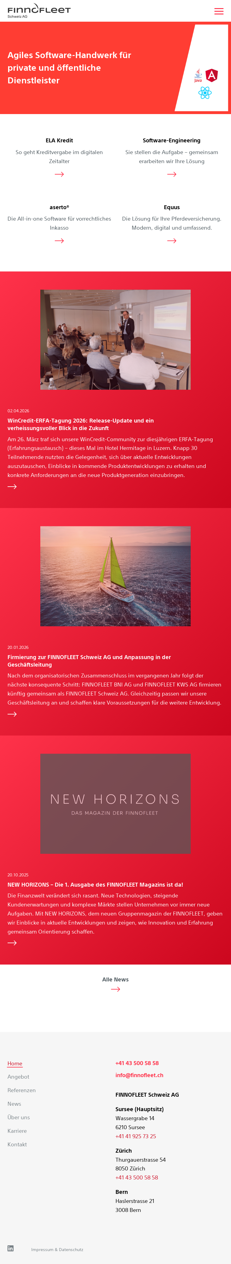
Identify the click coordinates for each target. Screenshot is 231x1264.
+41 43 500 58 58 (137, 1063)
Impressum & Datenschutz (57, 1249)
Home (15, 1063)
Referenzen (22, 1090)
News (14, 1103)
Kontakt (17, 1144)
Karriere (17, 1130)
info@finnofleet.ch (139, 1075)
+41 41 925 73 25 (136, 1136)
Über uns (19, 1117)
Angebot (18, 1076)
